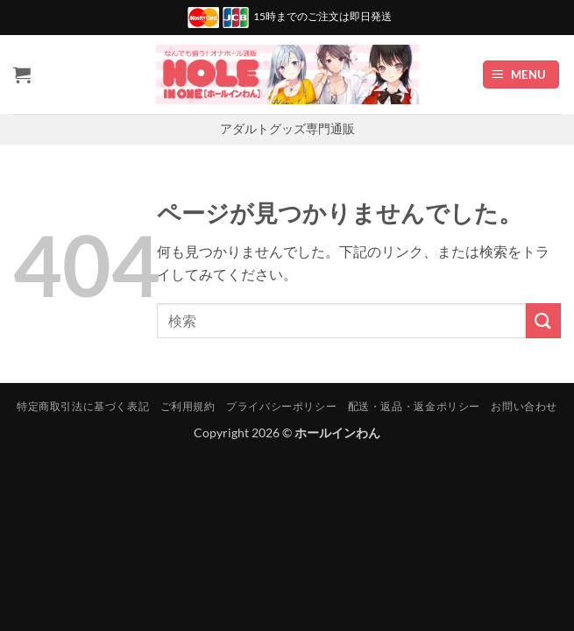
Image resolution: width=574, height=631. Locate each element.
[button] (521, 74)
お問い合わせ (524, 406)
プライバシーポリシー (281, 406)
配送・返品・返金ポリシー (414, 406)
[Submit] (543, 320)
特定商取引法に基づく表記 (83, 406)
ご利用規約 (188, 406)
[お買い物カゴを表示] (22, 74)
